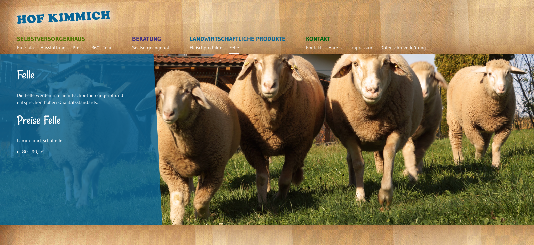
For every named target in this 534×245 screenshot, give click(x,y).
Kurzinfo (25, 48)
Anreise (336, 48)
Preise (79, 48)
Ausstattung (53, 48)
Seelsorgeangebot (150, 48)
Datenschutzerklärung (403, 48)
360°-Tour (102, 48)
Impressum (362, 48)
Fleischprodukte (206, 48)
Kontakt (314, 48)
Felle (234, 48)
